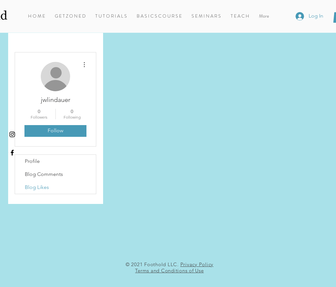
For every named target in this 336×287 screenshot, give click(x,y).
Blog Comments (44, 174)
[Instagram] (12, 134)
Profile (32, 161)
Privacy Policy (197, 264)
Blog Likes (37, 187)
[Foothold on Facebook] (12, 152)
